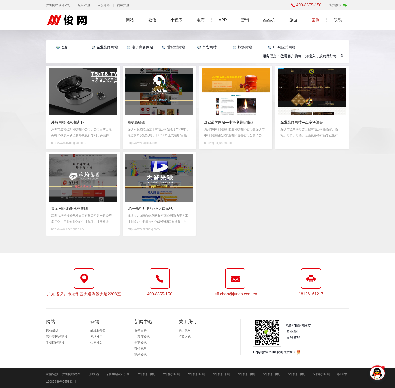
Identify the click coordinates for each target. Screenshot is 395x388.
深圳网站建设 (71, 374)
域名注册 (84, 5)
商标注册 (123, 5)
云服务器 (104, 5)
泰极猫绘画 (136, 122)
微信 (152, 20)
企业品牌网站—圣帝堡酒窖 (301, 122)
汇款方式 (185, 336)
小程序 (176, 20)
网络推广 (96, 336)
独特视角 (140, 348)
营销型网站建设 (56, 336)
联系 (338, 20)
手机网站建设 (55, 342)
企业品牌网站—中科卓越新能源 (228, 122)
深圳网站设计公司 (58, 5)
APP (223, 20)
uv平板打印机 (146, 374)
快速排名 (96, 342)
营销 (245, 20)
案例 (316, 20)
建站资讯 (140, 354)
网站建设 (52, 330)
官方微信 (335, 5)
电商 (200, 20)
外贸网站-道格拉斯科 (67, 122)
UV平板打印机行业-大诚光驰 (150, 208)
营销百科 (140, 330)
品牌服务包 (97, 330)
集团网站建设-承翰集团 (69, 208)
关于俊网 (185, 330)
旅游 (293, 20)
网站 (130, 20)
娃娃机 (269, 20)
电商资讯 (140, 342)
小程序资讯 (142, 336)
